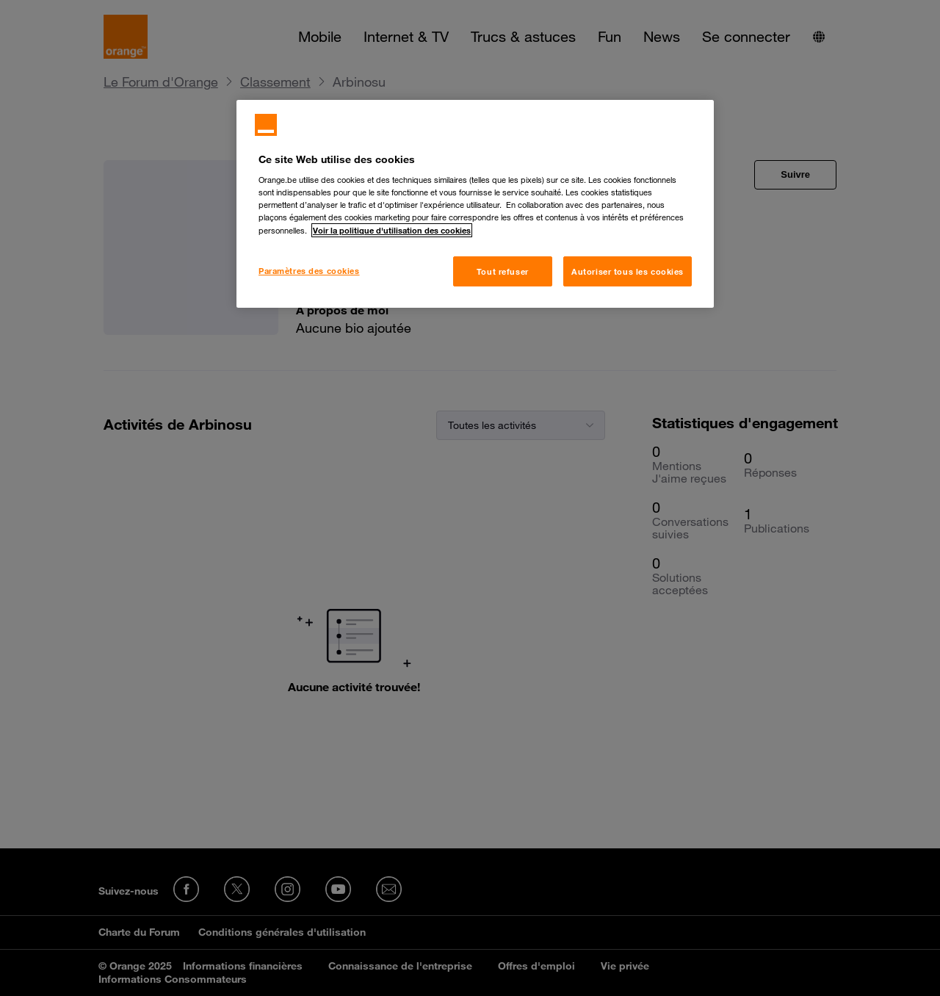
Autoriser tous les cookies (627, 271)
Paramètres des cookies (309, 270)
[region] (475, 204)
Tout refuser (503, 271)
